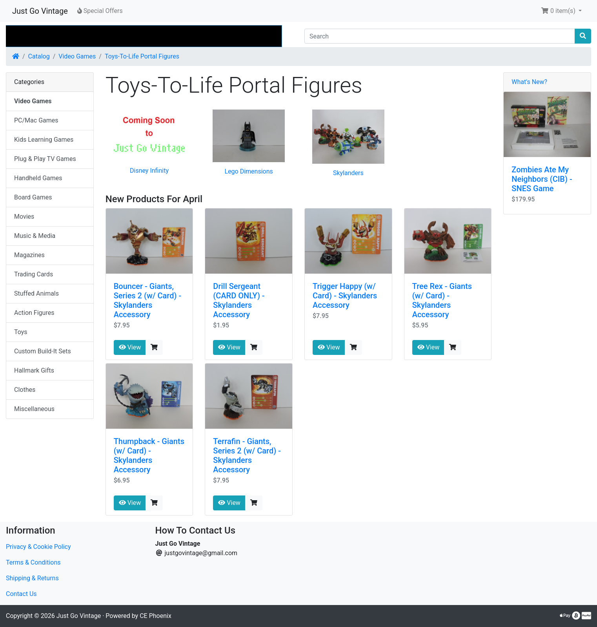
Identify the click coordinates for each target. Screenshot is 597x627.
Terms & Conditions (33, 562)
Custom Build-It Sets (42, 351)
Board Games (33, 197)
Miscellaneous (34, 409)
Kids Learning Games (43, 139)
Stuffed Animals (36, 293)
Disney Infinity (149, 170)
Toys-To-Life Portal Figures (142, 56)
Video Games (77, 56)
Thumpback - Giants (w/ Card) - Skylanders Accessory (149, 455)
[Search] (439, 36)
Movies (24, 216)
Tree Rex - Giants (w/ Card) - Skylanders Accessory (442, 300)
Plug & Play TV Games (45, 159)
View (130, 347)
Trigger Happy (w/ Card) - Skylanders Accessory (345, 296)
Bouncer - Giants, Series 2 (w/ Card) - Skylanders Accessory (148, 300)
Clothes (24, 389)
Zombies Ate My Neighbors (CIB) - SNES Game (541, 179)
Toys (20, 332)
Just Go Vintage (40, 11)
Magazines (29, 255)
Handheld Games (38, 178)
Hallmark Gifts (34, 370)
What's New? (529, 82)
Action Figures (34, 312)
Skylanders (348, 173)
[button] (561, 11)
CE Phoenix (155, 616)
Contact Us (21, 594)
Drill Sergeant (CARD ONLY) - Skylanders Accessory (238, 300)
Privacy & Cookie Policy (38, 546)
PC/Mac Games (36, 120)
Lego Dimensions (249, 171)
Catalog (39, 56)
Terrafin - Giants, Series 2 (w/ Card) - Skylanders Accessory (247, 455)
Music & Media (34, 235)
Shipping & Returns (32, 578)
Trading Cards (33, 274)
